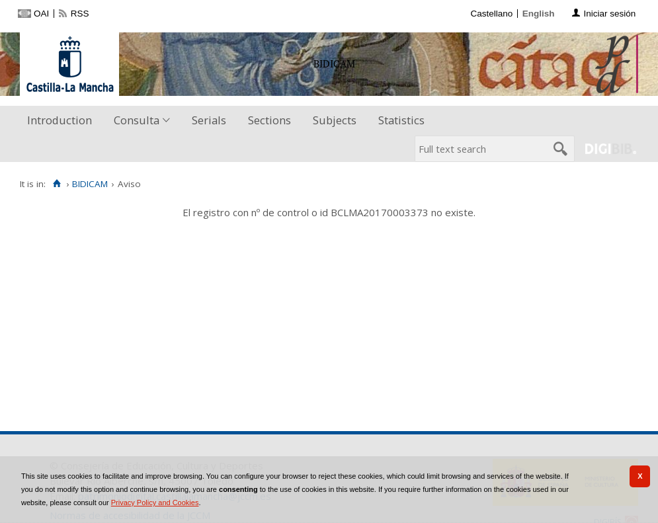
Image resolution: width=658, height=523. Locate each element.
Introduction (59, 120)
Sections (269, 120)
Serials (209, 120)
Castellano (491, 14)
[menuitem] (62, 121)
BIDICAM (90, 184)
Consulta (136, 120)
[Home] (56, 183)
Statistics (401, 120)
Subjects (334, 120)
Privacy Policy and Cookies (155, 502)
